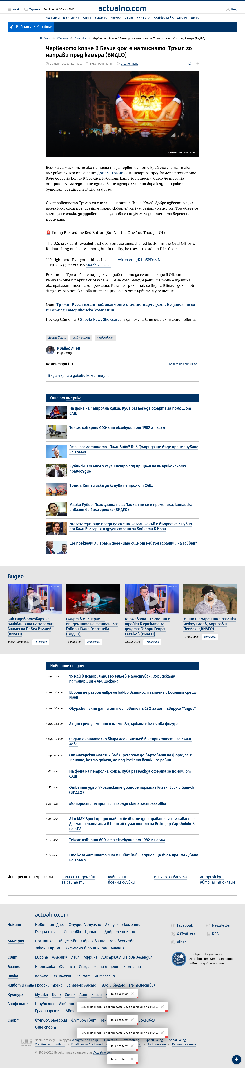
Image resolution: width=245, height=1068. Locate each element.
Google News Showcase (100, 320)
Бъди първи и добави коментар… (78, 376)
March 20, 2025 (98, 265)
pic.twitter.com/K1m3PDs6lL (135, 260)
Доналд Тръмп (110, 173)
